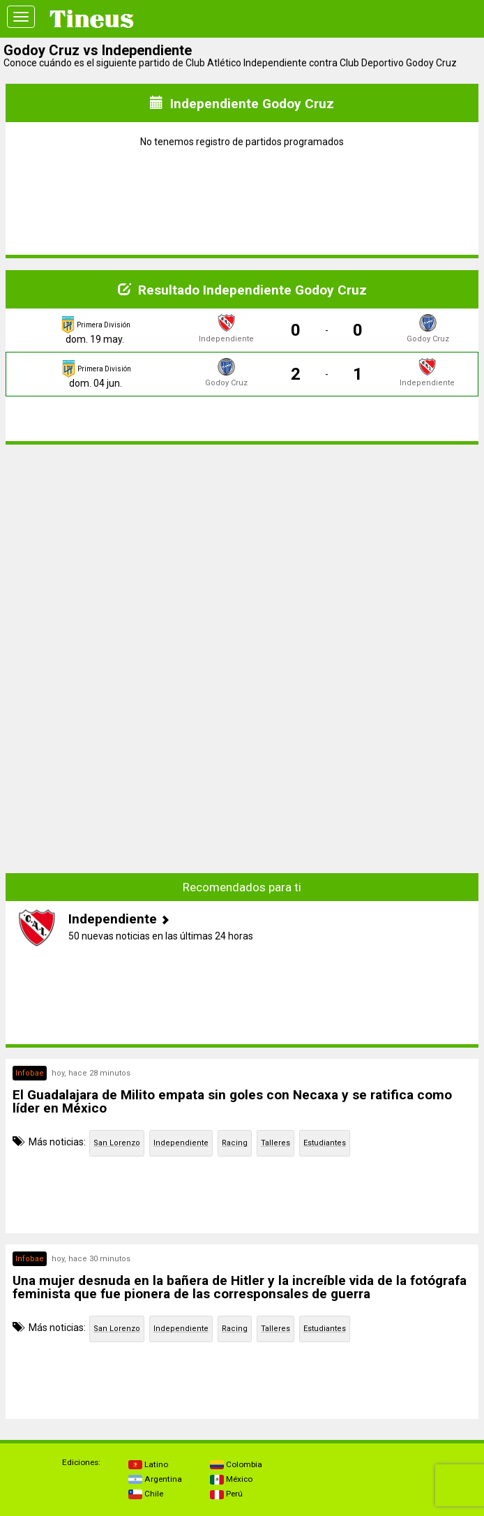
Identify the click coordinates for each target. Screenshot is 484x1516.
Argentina (155, 1479)
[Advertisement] (242, 553)
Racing (235, 1142)
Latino (148, 1464)
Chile (145, 1494)
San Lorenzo (116, 1142)
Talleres (275, 1142)
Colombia (236, 1464)
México (231, 1479)
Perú (226, 1494)
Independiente (181, 1142)
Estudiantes (324, 1142)
